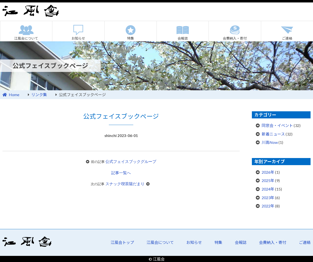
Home (14, 94)
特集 (130, 38)
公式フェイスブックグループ (130, 161)
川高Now (270, 142)
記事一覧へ (121, 173)
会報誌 (183, 38)
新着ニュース (273, 134)
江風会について (26, 38)
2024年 (268, 189)
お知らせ (78, 38)
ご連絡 (287, 38)
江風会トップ (122, 242)
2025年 (268, 180)
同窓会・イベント (277, 125)
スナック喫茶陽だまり (125, 184)
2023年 (268, 197)
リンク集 (39, 94)
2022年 (268, 206)
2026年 (268, 172)
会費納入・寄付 (235, 38)
